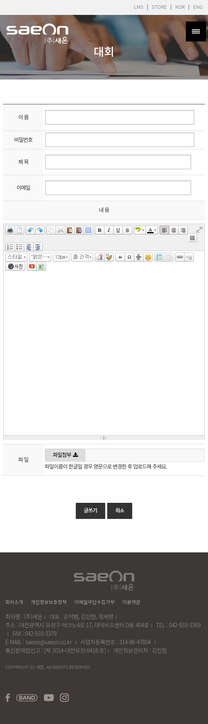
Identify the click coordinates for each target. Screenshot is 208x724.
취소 (119, 519)
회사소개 (14, 601)
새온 (40, 667)
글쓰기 (90, 519)
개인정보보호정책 (49, 601)
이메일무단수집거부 (94, 601)
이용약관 (131, 601)
